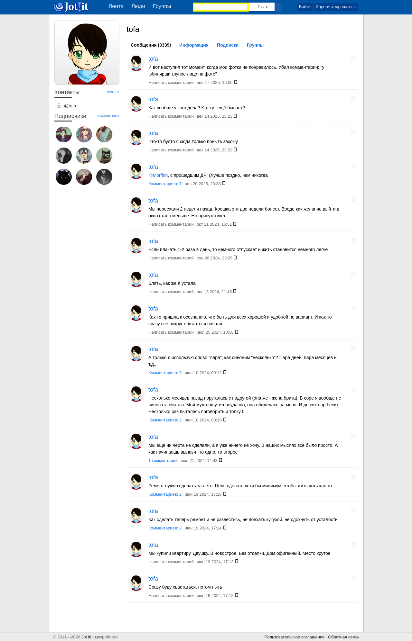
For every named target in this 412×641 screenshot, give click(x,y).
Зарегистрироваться (336, 6)
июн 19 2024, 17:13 (215, 561)
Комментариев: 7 (165, 183)
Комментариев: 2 (165, 420)
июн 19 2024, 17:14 (203, 528)
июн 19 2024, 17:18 (203, 494)
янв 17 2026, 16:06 (214, 82)
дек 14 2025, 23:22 (214, 150)
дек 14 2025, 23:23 (214, 116)
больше (113, 92)
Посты (263, 6)
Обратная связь (343, 637)
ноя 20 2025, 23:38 (203, 183)
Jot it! (86, 637)
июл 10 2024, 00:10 (203, 420)
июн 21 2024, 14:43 (199, 460)
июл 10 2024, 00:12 (203, 372)
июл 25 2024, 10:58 (215, 332)
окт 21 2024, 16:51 (214, 224)
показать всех (108, 116)
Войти (305, 6)
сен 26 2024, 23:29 (214, 258)
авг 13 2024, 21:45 (214, 291)
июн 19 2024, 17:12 (215, 595)
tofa (153, 59)
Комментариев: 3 (165, 372)
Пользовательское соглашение (294, 637)
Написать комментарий (171, 82)
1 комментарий (163, 460)
